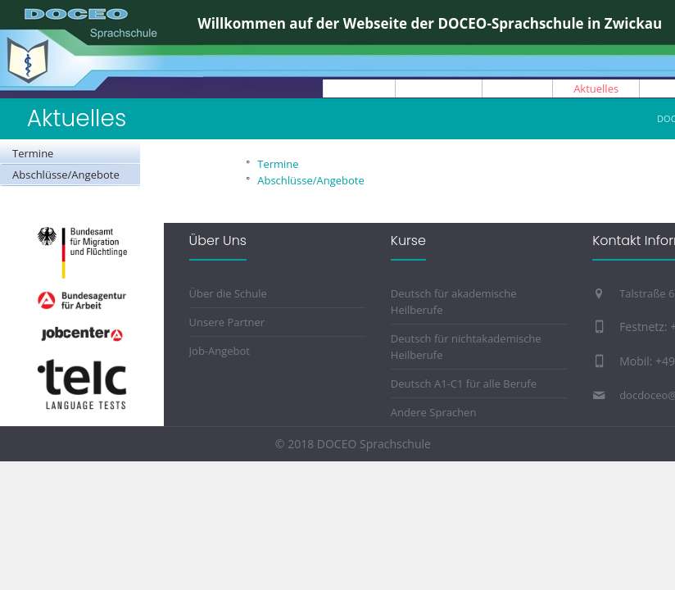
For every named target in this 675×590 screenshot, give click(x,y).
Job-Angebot (219, 350)
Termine (32, 153)
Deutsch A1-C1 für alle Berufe (464, 383)
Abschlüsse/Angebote (66, 174)
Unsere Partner (227, 322)
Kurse (408, 240)
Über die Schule (228, 293)
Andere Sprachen (434, 412)
